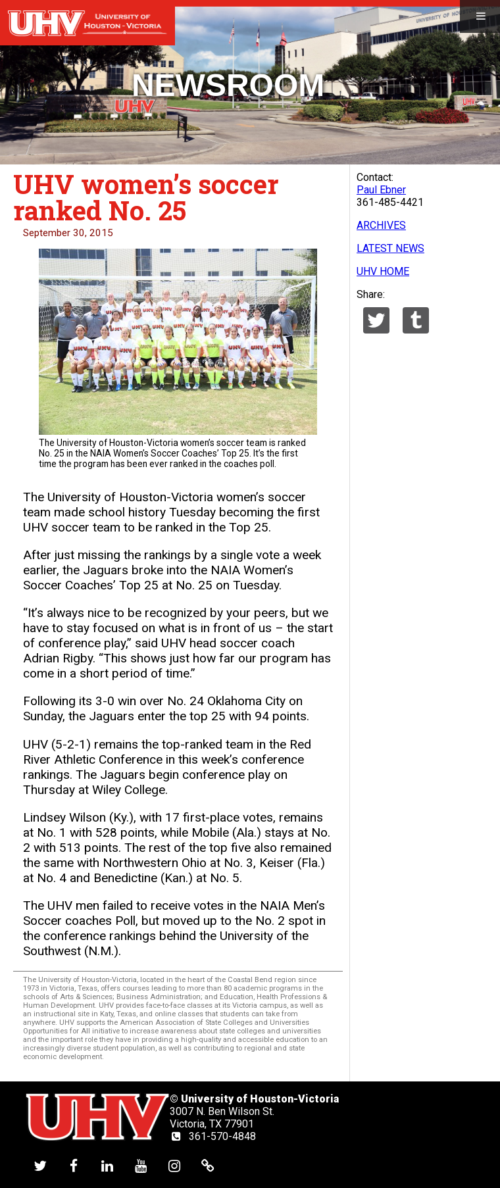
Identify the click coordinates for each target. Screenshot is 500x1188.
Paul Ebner (381, 190)
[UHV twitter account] (40, 1165)
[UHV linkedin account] (107, 1165)
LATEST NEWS (390, 248)
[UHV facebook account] (73, 1165)
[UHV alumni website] (207, 1165)
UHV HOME (383, 271)
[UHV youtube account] (140, 1165)
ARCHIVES (381, 225)
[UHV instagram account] (174, 1165)
